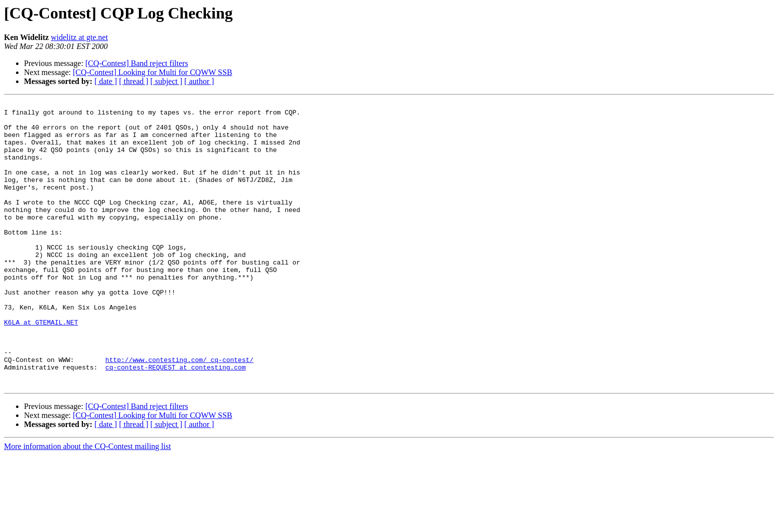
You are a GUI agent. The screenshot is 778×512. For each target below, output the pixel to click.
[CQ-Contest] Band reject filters (136, 63)
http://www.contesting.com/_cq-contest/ (179, 412)
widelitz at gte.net (79, 37)
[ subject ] (166, 81)
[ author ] (199, 81)
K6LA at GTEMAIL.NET (41, 367)
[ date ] (105, 81)
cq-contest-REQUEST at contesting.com (175, 421)
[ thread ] (133, 81)
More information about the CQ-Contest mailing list (87, 503)
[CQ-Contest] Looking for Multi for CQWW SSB (152, 72)
